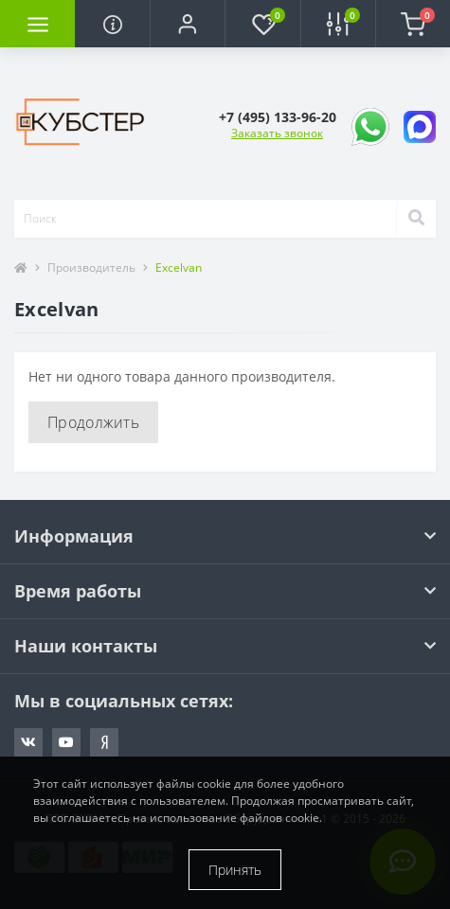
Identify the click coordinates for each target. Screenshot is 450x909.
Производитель (91, 267)
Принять (234, 870)
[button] (187, 23)
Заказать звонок (277, 133)
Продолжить (93, 422)
